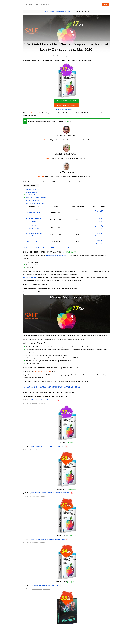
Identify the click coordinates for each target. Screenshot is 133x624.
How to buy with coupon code (35, 203)
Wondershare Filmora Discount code (44, 585)
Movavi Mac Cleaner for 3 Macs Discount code (48, 446)
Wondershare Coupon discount (41, 589)
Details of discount (31, 192)
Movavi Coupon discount (39, 403)
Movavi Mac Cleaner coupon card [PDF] (57, 255)
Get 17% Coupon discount (34, 189)
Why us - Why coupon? (33, 200)
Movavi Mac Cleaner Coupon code (43, 400)
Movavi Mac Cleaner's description (36, 197)
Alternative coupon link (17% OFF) (66, 109)
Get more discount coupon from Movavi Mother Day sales (51, 387)
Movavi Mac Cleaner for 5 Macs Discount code (48, 539)
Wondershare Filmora (34, 242)
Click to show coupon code (66, 100)
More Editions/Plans (32, 195)
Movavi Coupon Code (30, 277)
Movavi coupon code (66, 56)
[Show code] (99, 211)
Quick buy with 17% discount (66, 105)
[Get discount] (99, 214)
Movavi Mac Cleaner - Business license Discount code (50, 493)
